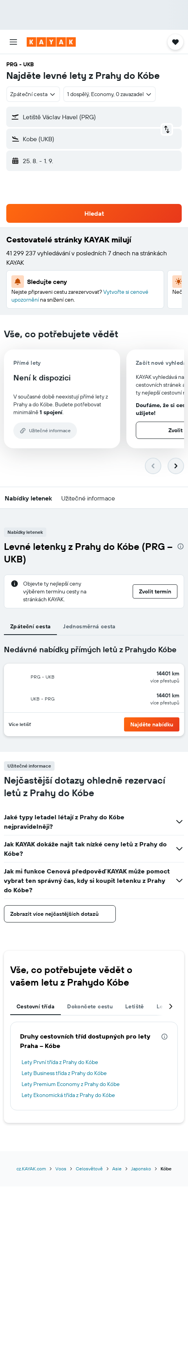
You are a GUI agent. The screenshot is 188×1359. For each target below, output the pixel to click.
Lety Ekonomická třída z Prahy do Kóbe (68, 1095)
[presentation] (180, 546)
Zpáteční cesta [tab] (30, 626)
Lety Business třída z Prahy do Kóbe (64, 1073)
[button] (13, 42)
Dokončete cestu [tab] (90, 1006)
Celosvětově (89, 1169)
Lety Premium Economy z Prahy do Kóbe (71, 1084)
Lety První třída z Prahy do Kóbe (60, 1062)
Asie (117, 1169)
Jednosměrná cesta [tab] (89, 626)
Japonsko (141, 1169)
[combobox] (33, 94)
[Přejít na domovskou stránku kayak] (51, 42)
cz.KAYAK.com (31, 1169)
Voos (60, 1169)
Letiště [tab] (134, 1006)
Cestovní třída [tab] (35, 1006)
